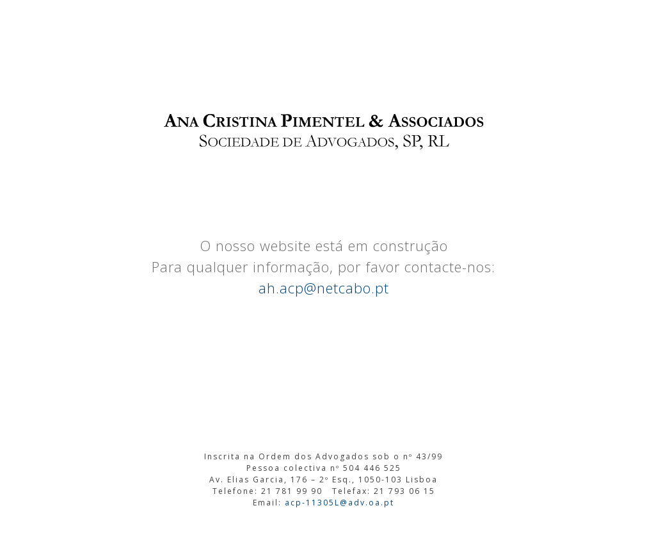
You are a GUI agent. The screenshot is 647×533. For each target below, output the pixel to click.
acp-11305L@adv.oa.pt (339, 502)
